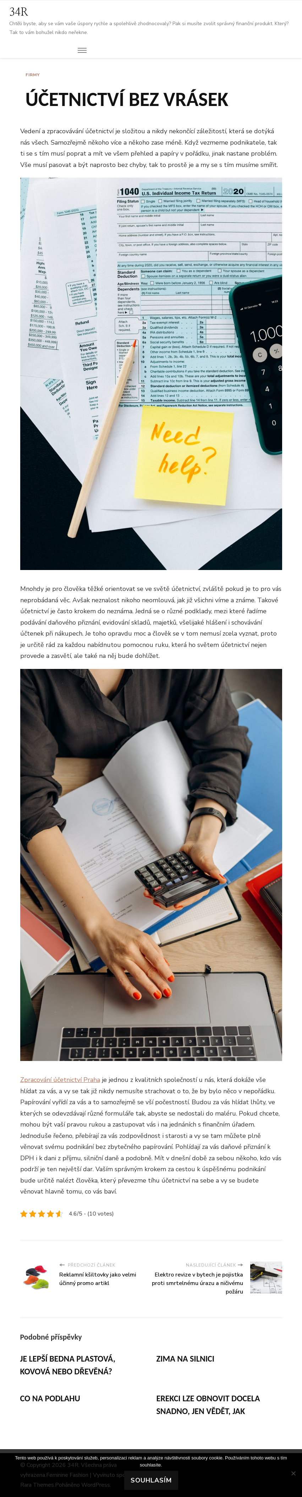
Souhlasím (151, 1480)
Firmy (33, 75)
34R (18, 12)
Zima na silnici (186, 1358)
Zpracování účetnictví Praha (60, 1080)
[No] (293, 1473)
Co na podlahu (50, 1398)
